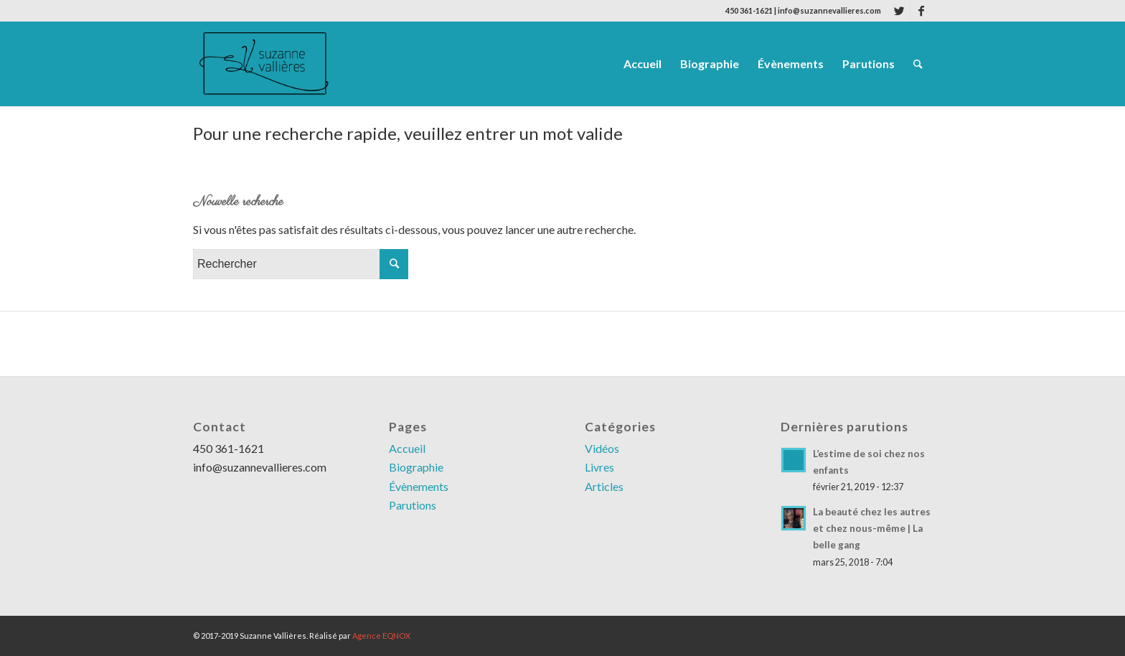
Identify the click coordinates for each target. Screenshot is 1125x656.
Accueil (407, 448)
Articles (604, 486)
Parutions (412, 505)
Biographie (416, 467)
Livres (599, 467)
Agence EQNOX (381, 635)
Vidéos (602, 448)
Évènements (418, 486)
